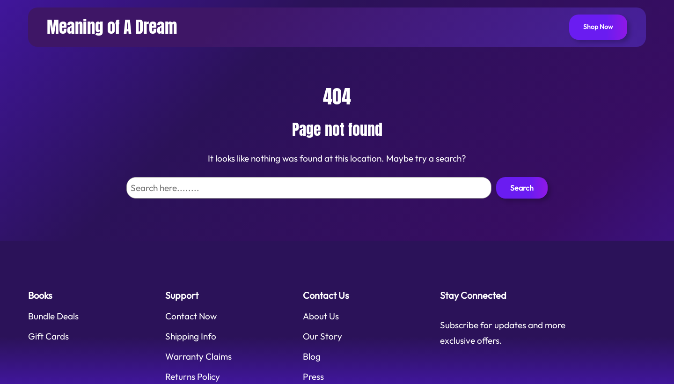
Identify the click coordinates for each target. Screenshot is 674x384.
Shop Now (598, 26)
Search (522, 187)
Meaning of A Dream (112, 27)
